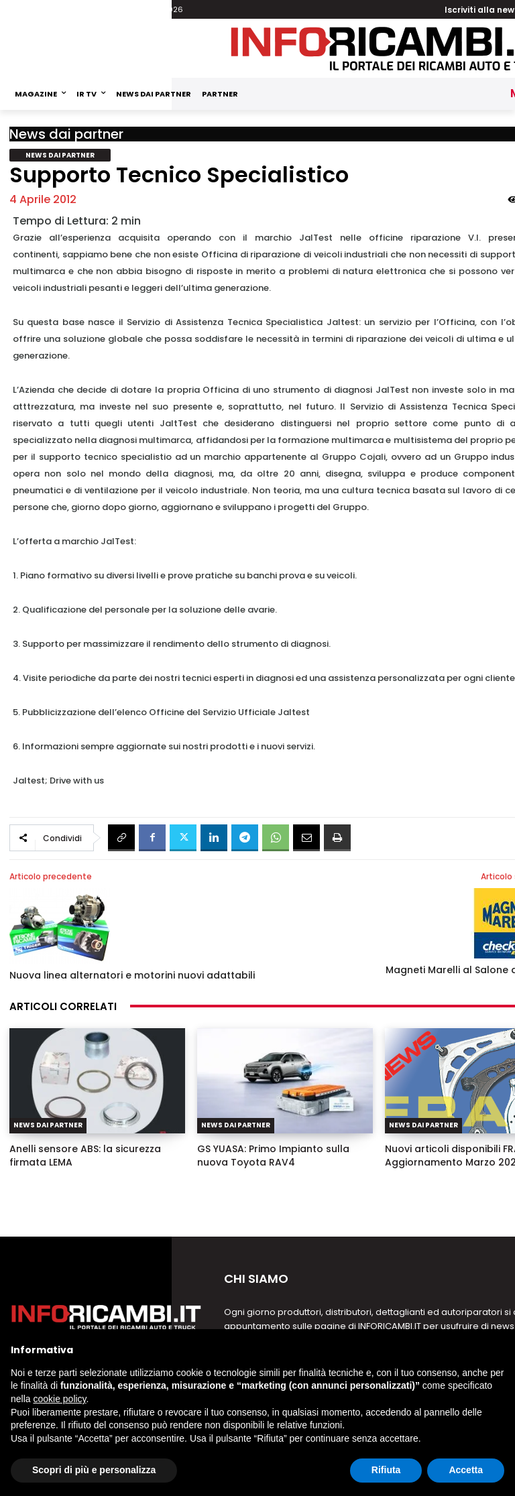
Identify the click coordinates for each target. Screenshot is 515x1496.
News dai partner (66, 134)
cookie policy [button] (59, 1398)
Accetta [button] (466, 1469)
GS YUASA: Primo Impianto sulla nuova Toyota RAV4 (273, 1155)
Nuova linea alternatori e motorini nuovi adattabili (132, 975)
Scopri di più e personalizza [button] (94, 1469)
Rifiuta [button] (386, 1469)
